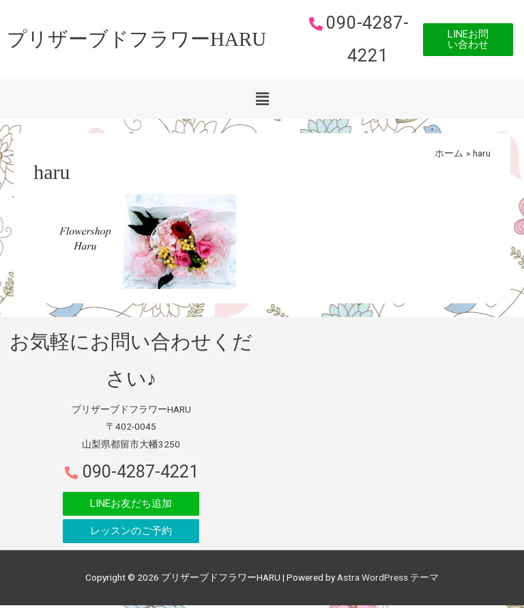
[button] (468, 41)
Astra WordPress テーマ (388, 580)
